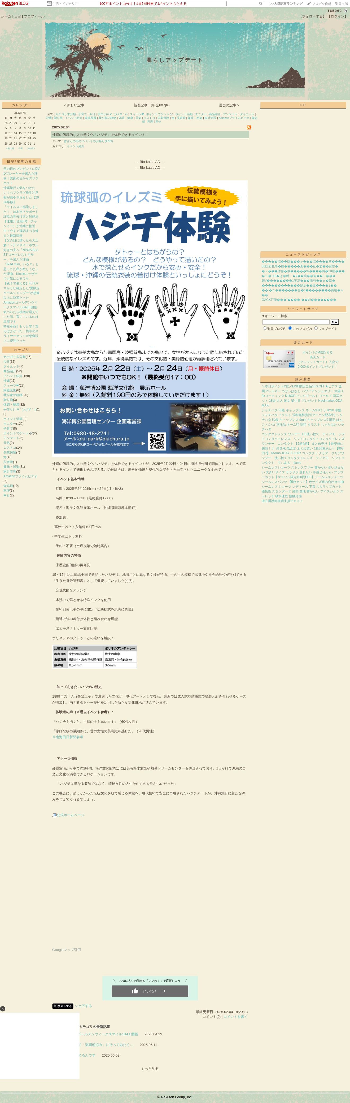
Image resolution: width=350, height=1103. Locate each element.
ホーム (6, 16)
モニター (9, 424)
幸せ (6, 495)
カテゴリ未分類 (14, 357)
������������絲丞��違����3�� (299, 285)
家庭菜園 (9, 390)
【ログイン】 (337, 16)
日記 (17, 16)
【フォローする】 (312, 16)
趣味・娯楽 (11, 467)
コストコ (9, 447)
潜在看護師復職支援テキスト (282, 501)
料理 (6, 490)
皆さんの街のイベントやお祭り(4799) (88, 141)
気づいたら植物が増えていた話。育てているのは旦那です (20, 316)
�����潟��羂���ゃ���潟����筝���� (303, 261)
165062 (334, 11)
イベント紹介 (13, 376)
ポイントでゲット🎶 (18, 433)
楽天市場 (341, 4)
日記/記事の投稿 (21, 161)
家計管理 (9, 471)
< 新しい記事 (74, 105)
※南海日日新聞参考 (67, 737)
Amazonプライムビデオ (20, 476)
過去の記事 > (229, 105)
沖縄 (6, 381)
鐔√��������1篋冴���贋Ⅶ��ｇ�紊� (298, 281)
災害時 (8, 462)
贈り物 (8, 400)
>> (286, 4)
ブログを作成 (321, 4)
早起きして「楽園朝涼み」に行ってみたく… (98, 1045)
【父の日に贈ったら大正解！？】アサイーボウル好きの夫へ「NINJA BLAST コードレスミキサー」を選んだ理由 (20, 250)
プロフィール (34, 16)
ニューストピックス (303, 254)
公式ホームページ (70, 815)
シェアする (83, 1006)
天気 (6, 443)
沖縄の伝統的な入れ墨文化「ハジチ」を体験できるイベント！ (100, 135)
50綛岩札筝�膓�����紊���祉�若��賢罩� (300, 266)
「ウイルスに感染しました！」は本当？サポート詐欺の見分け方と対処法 (20, 211)
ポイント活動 (13, 419)
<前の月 (10, 148)
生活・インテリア (65, 4)
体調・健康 (11, 404)
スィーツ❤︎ (11, 385)
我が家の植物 (13, 395)
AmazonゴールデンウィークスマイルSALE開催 (101, 1034)
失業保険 (9, 452)
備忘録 (8, 486)
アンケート (11, 438)
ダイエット (11, 366)
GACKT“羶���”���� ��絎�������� (299, 300)
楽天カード (303, 342)
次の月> (31, 148)
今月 (21, 148)
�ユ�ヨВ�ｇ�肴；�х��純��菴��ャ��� (298, 276)
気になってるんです (79, 1055)
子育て (8, 428)
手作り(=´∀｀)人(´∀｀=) (20, 409)
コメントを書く (236, 1017)
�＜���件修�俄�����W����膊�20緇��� (303, 271)
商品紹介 (9, 371)
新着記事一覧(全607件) (151, 105)
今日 (6, 362)
